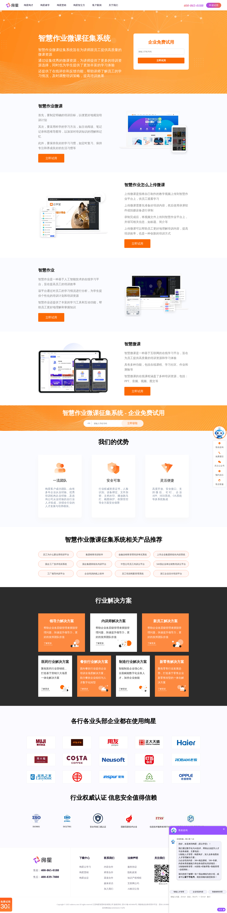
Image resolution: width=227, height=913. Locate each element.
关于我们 (113, 5)
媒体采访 (108, 883)
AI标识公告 (133, 889)
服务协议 (132, 867)
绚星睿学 (45, 5)
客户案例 (96, 5)
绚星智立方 (79, 5)
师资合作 (108, 872)
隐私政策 (132, 872)
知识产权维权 (134, 878)
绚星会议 (84, 878)
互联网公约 (133, 883)
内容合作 (108, 867)
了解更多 (48, 643)
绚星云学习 (85, 867)
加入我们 (108, 889)
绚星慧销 (61, 5)
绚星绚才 (28, 5)
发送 (220, 910)
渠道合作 (108, 878)
